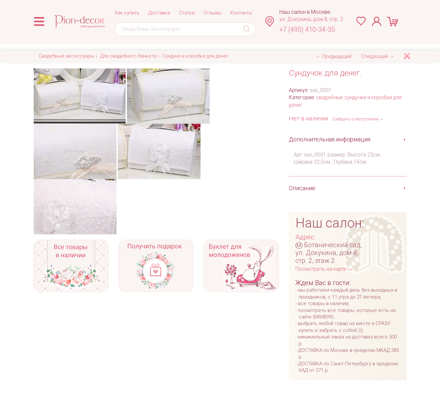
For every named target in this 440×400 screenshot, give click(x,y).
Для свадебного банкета (128, 56)
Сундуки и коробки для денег (195, 56)
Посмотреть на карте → (324, 269)
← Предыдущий (333, 56)
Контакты (241, 13)
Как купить (127, 13)
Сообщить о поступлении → (358, 119)
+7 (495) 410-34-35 (307, 29)
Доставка (159, 13)
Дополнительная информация (329, 139)
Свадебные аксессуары (66, 56)
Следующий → (377, 56)
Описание (302, 188)
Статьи (187, 13)
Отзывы (212, 13)
